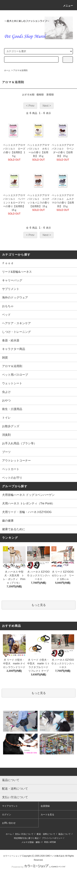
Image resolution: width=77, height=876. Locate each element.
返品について (64, 834)
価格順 (40, 94)
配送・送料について (46, 834)
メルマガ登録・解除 (30, 842)
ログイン (6, 814)
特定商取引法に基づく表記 (26, 838)
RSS (46, 842)
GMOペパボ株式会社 (55, 856)
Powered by (38, 867)
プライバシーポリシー (52, 838)
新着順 (50, 94)
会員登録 (45, 806)
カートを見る (47, 814)
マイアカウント (10, 806)
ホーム (7, 70)
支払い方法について (24, 834)
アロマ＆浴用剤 (20, 70)
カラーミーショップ (12, 856)
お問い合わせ (9, 823)
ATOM (53, 842)
